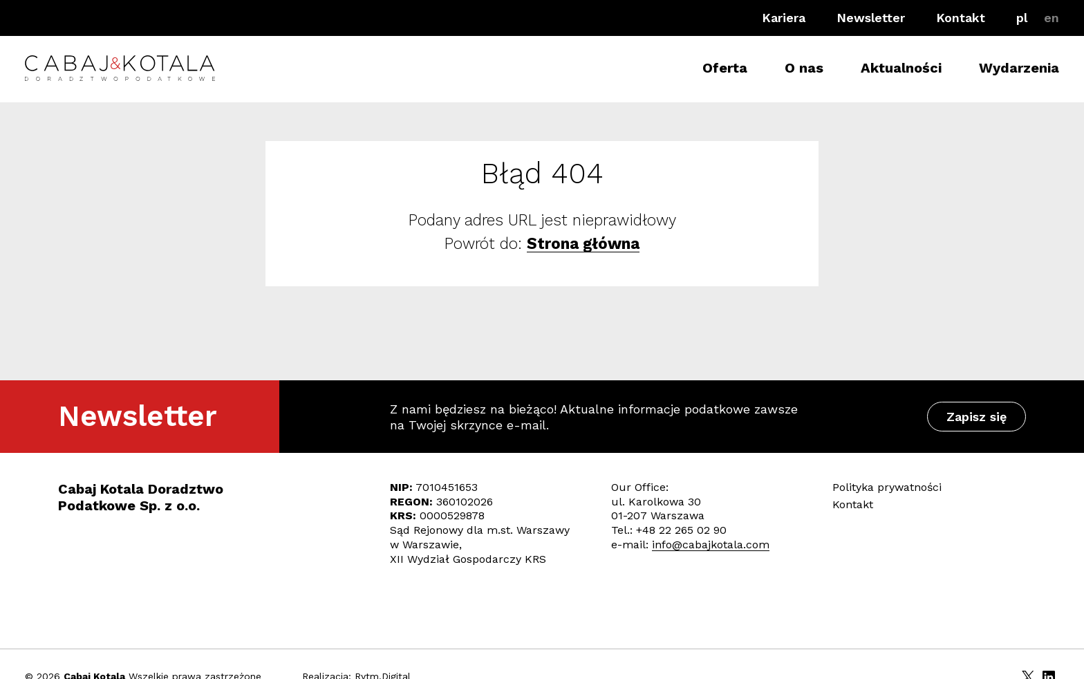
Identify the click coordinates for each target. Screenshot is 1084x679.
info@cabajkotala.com (710, 544)
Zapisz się (976, 416)
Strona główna (583, 243)
